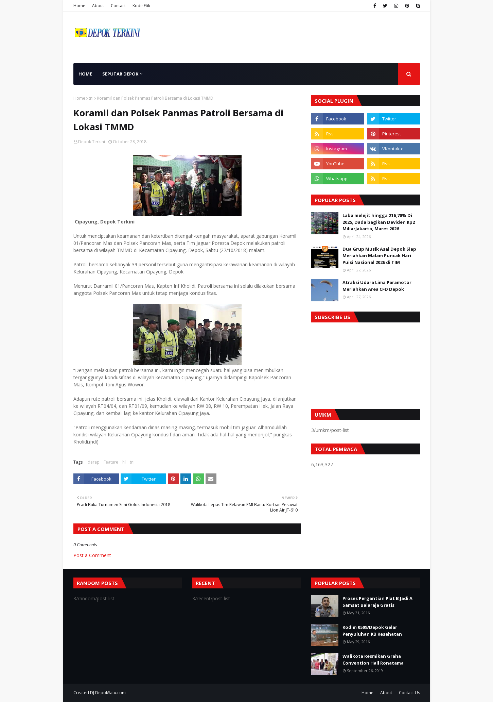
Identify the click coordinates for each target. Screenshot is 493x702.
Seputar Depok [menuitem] (120, 74)
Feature (111, 462)
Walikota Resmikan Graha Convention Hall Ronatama (373, 659)
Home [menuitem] (85, 74)
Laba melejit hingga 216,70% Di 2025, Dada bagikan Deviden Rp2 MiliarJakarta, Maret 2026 (378, 222)
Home (79, 6)
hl (124, 462)
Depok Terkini (91, 142)
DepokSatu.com (110, 693)
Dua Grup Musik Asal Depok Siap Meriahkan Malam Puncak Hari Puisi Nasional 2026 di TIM (379, 255)
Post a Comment (92, 555)
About (98, 6)
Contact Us (409, 693)
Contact (118, 6)
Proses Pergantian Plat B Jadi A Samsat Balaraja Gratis (377, 601)
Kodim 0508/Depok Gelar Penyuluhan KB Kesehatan (372, 630)
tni (91, 98)
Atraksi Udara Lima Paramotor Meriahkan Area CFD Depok (376, 285)
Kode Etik (141, 6)
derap (94, 462)
